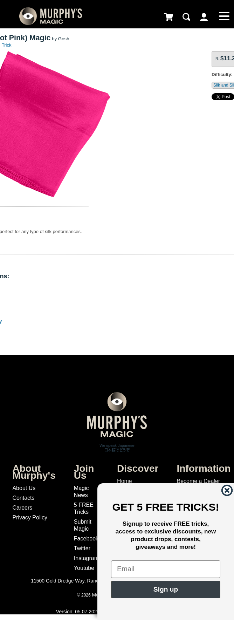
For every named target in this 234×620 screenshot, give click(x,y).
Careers (22, 508)
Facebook (86, 538)
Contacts (23, 498)
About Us (23, 488)
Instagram (86, 558)
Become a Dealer (198, 481)
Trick (7, 45)
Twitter (82, 548)
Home (124, 481)
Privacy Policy (29, 517)
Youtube (84, 568)
